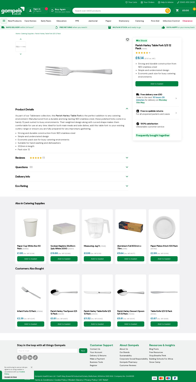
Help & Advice (165, 2)
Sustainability (126, 355)
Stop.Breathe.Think (157, 355)
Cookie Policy (60, 380)
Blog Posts (154, 349)
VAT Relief (103, 380)
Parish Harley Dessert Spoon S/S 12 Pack (130, 312)
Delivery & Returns (98, 355)
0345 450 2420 (186, 2)
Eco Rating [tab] (21, 186)
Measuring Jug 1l (95, 246)
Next (83, 351)
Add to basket (157, 84)
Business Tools (96, 362)
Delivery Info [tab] (22, 176)
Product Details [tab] (24, 109)
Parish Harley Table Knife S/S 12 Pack (97, 312)
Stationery (124, 21)
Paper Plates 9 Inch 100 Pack (164, 247)
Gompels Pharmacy (128, 362)
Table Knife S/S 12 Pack (161, 312)
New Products (15, 21)
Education (62, 21)
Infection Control (171, 21)
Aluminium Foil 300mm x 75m (129, 247)
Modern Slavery (75, 380)
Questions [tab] (21, 167)
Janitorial (92, 21)
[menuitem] (4, 21)
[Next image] (20, 54)
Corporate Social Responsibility (134, 359)
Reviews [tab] (20, 157)
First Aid (155, 21)
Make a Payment (97, 359)
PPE (77, 21)
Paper (108, 21)
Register (93, 365)
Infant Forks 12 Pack (30, 311)
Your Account (96, 352)
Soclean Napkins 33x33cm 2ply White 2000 (62, 247)
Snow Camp (154, 362)
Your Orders (147, 2)
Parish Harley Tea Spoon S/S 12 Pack (63, 312)
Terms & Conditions (44, 380)
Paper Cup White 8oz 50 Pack (29, 247)
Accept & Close (10, 377)
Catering (139, 21)
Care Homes (30, 21)
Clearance (187, 21)
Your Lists (131, 2)
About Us (124, 349)
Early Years (46, 21)
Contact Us (95, 349)
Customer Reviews (128, 365)
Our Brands (125, 352)
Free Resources (156, 352)
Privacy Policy (91, 380)
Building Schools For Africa (161, 359)
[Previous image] (20, 39)
